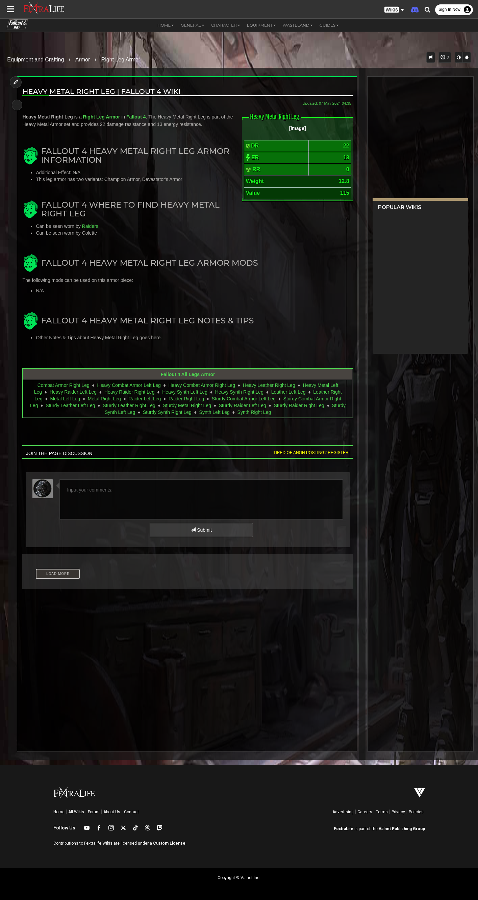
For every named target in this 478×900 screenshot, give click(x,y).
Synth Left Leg (214, 412)
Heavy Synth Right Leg (239, 392)
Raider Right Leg (186, 398)
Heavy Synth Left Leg (184, 392)
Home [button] (165, 25)
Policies (416, 812)
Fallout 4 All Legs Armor (187, 374)
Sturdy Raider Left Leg (242, 405)
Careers (364, 812)
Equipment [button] (261, 25)
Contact (131, 812)
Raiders (92, 226)
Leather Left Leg (288, 392)
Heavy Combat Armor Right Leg (201, 385)
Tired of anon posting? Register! (309, 452)
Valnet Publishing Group (402, 828)
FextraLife (343, 828)
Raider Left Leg (144, 398)
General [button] (192, 25)
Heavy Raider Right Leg (129, 392)
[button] (394, 10)
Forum (94, 812)
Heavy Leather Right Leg (269, 385)
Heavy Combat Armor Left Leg (128, 385)
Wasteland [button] (298, 25)
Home (59, 812)
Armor (82, 59)
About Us (111, 812)
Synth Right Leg (254, 412)
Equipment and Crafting (35, 59)
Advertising (343, 812)
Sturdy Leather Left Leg (70, 405)
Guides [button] (329, 25)
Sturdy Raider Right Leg (298, 405)
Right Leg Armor (121, 59)
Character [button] (225, 25)
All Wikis (76, 812)
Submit (201, 530)
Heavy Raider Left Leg (72, 392)
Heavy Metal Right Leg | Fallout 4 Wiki (103, 91)
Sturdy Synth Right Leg (167, 412)
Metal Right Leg (104, 398)
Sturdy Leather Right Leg (128, 405)
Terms (382, 812)
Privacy (398, 812)
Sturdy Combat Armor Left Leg (243, 398)
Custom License (169, 843)
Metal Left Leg (65, 398)
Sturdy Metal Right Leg (186, 405)
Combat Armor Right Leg (63, 385)
